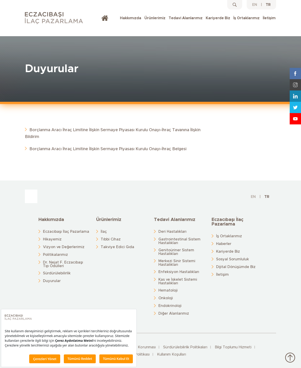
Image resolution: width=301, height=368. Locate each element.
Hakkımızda (130, 18)
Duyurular (52, 281)
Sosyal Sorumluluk (232, 259)
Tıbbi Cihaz (111, 239)
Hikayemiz (52, 239)
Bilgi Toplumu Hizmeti (233, 347)
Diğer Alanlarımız (173, 313)
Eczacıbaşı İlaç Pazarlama (66, 231)
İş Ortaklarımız (246, 18)
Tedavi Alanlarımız (186, 18)
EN (254, 5)
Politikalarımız (55, 254)
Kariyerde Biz (218, 18)
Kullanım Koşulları (171, 354)
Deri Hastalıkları (172, 231)
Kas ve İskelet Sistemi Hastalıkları (177, 281)
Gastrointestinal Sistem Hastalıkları (179, 241)
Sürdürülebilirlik (57, 273)
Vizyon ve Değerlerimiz (63, 247)
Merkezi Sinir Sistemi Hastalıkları (176, 262)
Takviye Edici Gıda (117, 247)
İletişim (269, 18)
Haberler (223, 244)
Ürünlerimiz (154, 18)
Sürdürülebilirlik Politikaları (185, 347)
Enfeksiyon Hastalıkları (178, 272)
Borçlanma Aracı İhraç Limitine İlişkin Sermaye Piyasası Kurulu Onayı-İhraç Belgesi (107, 149)
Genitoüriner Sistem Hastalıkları (176, 252)
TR (268, 5)
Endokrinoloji (170, 306)
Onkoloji (165, 298)
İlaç (104, 231)
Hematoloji (168, 290)
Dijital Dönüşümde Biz (236, 267)
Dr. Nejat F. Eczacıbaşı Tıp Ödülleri (63, 264)
